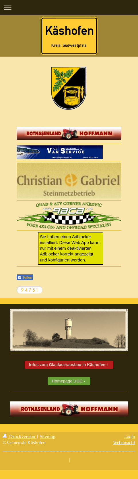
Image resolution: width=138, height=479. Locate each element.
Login (129, 436)
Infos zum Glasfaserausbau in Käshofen (67, 364)
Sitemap (47, 436)
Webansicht (124, 442)
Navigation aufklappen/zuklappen (69, 7)
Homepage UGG (67, 381)
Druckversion (19, 436)
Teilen (25, 278)
